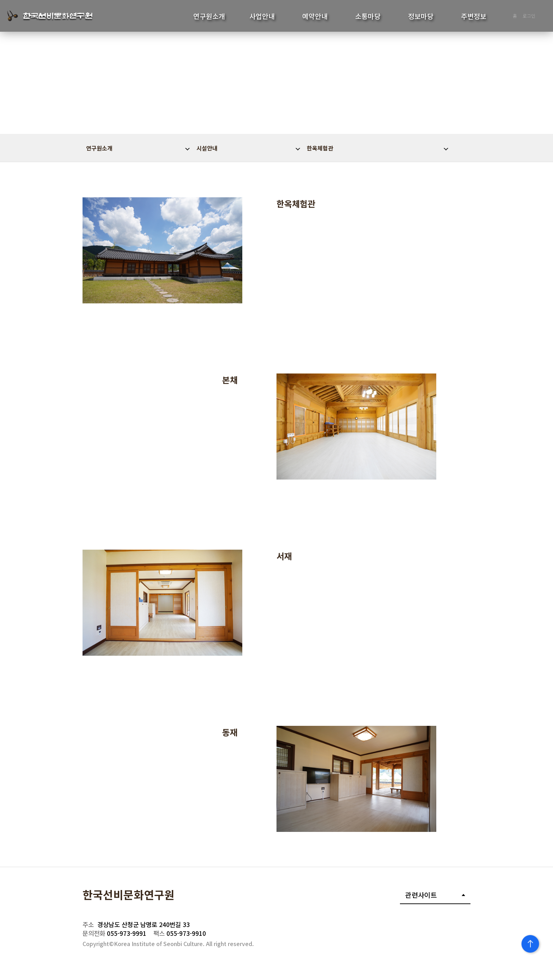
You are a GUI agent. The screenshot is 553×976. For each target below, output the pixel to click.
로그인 (529, 15)
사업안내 (262, 16)
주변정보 (473, 16)
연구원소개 (209, 16)
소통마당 (368, 16)
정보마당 (420, 16)
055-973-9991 (114, 933)
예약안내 (315, 16)
